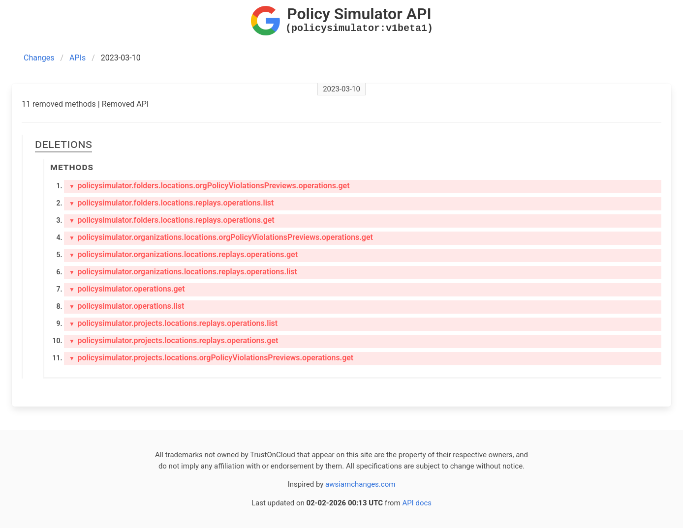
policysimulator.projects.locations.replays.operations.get (173, 340)
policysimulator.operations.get (127, 288)
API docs (417, 503)
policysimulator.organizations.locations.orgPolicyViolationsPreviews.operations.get (221, 237)
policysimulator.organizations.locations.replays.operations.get (183, 254)
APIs (77, 57)
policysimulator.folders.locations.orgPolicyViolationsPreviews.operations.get (209, 185)
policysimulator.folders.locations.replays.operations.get (172, 220)
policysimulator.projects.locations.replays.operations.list (173, 323)
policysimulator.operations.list (126, 306)
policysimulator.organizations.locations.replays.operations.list (183, 271)
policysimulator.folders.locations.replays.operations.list (171, 202)
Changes (39, 57)
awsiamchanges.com (360, 484)
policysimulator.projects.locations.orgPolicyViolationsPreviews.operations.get (211, 357)
